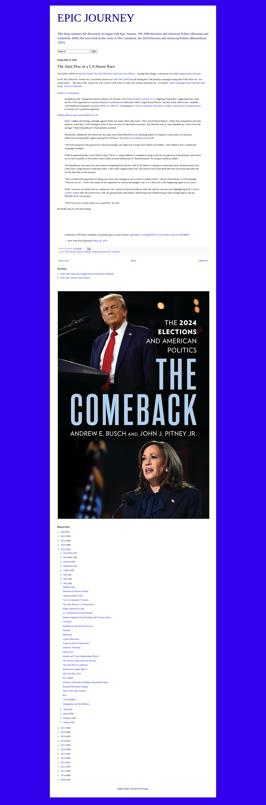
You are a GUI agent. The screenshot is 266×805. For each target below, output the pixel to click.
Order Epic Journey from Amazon (75, 277)
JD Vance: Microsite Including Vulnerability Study (85, 682)
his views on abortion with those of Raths (151, 105)
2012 (63, 766)
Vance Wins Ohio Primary (74, 691)
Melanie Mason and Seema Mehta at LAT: (77, 115)
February (67, 718)
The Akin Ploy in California (75, 665)
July (65, 574)
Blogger (145, 788)
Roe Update (68, 678)
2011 (63, 771)
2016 (63, 749)
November (68, 557)
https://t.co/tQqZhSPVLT (146, 234)
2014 (63, 758)
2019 (63, 736)
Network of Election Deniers (75, 591)
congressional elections (102, 252)
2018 (63, 741)
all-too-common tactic (190, 105)
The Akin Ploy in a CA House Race (78, 604)
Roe (64, 695)
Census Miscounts (71, 639)
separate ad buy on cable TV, (105, 105)
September (68, 566)
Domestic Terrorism (72, 647)
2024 (63, 540)
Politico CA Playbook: (68, 93)
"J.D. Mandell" (69, 699)
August (66, 570)
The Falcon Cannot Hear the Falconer (79, 660)
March (66, 713)
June (65, 579)
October (67, 561)
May (65, 583)
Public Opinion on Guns (73, 608)
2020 (63, 732)
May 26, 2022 (101, 240)
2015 (63, 753)
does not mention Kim (137, 138)
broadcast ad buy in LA (144, 99)
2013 (63, 762)
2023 (63, 545)
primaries (116, 252)
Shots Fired (68, 652)
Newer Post (63, 260)
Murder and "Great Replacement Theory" (81, 656)
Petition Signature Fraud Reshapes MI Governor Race (87, 617)
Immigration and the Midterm (76, 704)
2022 (63, 549)
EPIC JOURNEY (95, 18)
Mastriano (67, 634)
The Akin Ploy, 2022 (72, 673)
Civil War (67, 621)
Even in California (73, 86)
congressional (185, 73)
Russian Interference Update (75, 686)
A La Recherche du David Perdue (78, 613)
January (67, 722)
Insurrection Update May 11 (75, 669)
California (87, 252)
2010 (63, 775)
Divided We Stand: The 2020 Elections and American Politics (105, 73)
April (66, 709)
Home (133, 260)
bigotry (80, 252)
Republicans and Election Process (78, 626)
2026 (63, 532)
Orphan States (69, 587)
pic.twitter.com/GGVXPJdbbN (174, 234)
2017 (63, 745)
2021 (63, 728)
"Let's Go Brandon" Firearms (76, 600)
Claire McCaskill (120, 79)
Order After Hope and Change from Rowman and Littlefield (86, 274)
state (170, 73)
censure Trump (72, 192)
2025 (63, 536)
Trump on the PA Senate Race (76, 643)
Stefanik (66, 630)
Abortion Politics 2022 (73, 595)
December (68, 553)
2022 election (70, 252)
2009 (63, 779)
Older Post (203, 260)
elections (196, 73)
